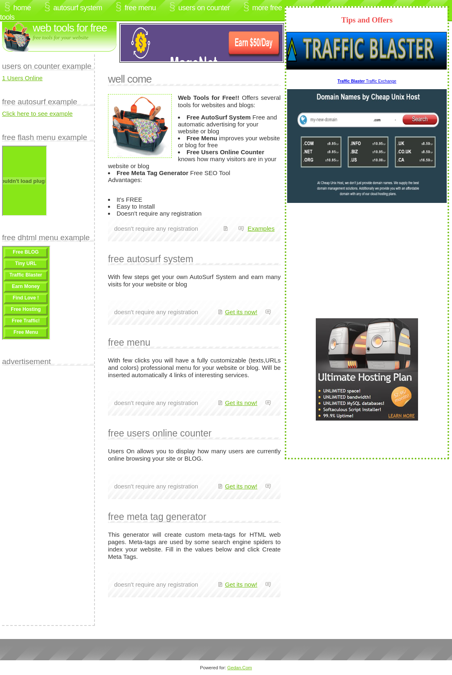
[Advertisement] (34, 492)
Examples (260, 228)
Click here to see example (37, 113)
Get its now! (241, 311)
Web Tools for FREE (70, 28)
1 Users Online (22, 77)
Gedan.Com (239, 667)
